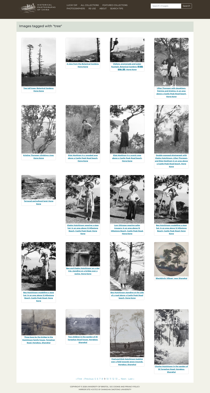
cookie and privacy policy (126, 387)
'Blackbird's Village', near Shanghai (171, 278)
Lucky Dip (72, 5)
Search (186, 6)
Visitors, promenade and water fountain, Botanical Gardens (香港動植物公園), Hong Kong (127, 67)
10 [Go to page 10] (107, 379)
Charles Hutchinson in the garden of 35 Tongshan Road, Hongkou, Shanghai (171, 369)
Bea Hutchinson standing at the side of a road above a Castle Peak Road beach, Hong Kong (127, 295)
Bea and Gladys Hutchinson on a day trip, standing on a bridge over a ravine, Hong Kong (83, 271)
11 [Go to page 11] (110, 379)
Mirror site (84, 389)
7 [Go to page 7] (99, 379)
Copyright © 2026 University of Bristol (89, 387)
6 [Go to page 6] (97, 379)
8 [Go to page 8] (102, 379)
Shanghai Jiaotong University (116, 389)
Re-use (92, 8)
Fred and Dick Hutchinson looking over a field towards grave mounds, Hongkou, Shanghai (127, 362)
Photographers (76, 8)
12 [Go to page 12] (113, 379)
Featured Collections (115, 5)
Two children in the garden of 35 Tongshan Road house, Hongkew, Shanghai (83, 339)
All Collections (90, 5)
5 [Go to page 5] (95, 379)
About (103, 8)
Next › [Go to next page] (124, 379)
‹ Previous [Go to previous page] (88, 379)
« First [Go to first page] (79, 379)
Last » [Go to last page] (131, 379)
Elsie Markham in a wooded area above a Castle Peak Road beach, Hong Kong (83, 158)
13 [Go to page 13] (116, 379)
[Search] (166, 6)
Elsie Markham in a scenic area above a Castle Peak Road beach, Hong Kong (127, 158)
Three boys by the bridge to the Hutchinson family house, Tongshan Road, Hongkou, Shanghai (38, 340)
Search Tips (116, 8)
